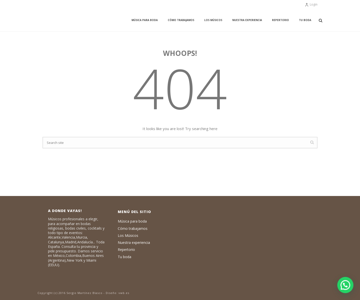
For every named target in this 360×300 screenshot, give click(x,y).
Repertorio (280, 20)
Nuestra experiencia (247, 20)
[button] (346, 285)
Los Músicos (213, 20)
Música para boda (145, 20)
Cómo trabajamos (181, 20)
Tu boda (305, 20)
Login (311, 4)
